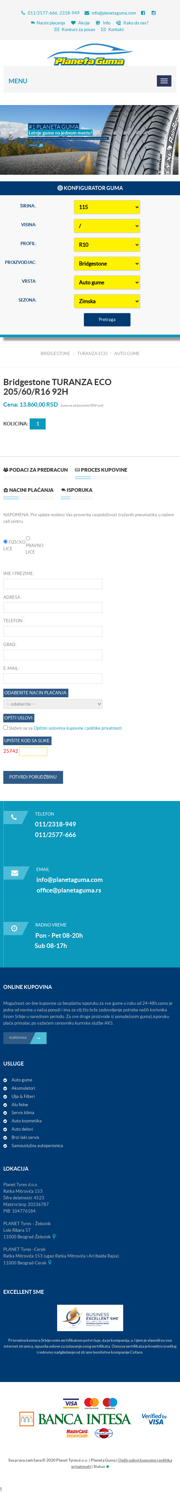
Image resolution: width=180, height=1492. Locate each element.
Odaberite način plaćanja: (35, 692)
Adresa (11, 597)
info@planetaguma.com (114, 13)
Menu (18, 81)
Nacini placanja (47, 22)
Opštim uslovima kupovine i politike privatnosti (78, 728)
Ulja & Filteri (23, 1096)
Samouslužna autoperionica (37, 1145)
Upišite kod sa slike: (27, 740)
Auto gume (22, 1079)
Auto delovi (22, 1129)
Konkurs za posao (74, 29)
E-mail (10, 668)
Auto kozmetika (27, 1120)
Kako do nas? (132, 22)
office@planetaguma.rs (69, 890)
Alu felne (20, 1104)
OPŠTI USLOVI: (18, 717)
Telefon (12, 620)
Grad (9, 644)
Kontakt (112, 29)
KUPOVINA (28, 1038)
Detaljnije (36, 141)
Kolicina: (15, 423)
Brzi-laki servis (25, 1137)
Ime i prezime (18, 573)
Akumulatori (23, 1088)
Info (103, 22)
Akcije (80, 22)
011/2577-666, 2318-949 (54, 13)
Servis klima (23, 1112)
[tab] (35, 472)
